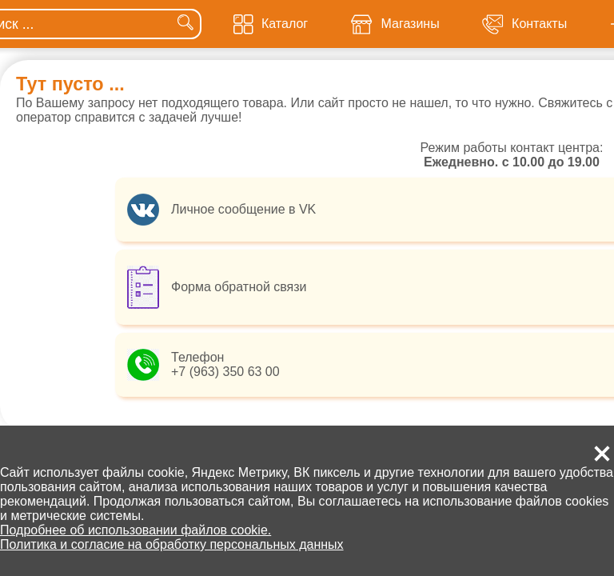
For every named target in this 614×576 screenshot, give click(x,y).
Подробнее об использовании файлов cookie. (135, 530)
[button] (602, 454)
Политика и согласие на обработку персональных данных (172, 544)
